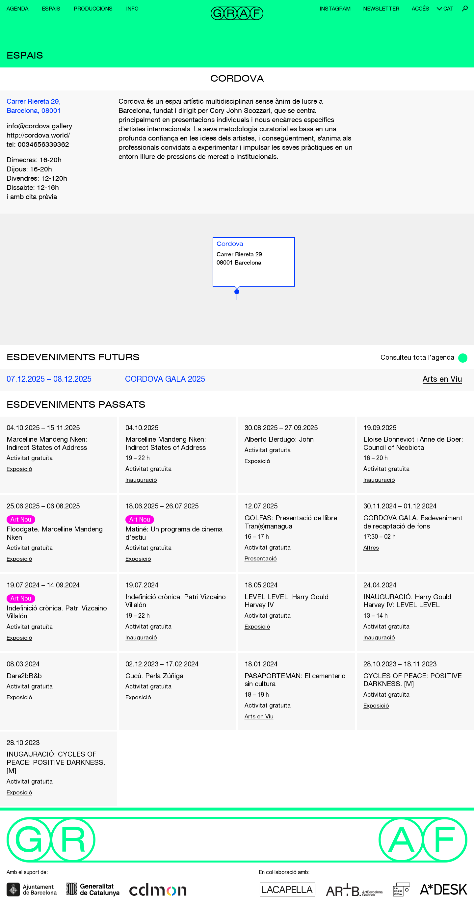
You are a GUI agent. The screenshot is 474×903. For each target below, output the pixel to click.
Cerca (465, 8)
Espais (51, 9)
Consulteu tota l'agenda (416, 357)
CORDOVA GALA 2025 (165, 379)
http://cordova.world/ (38, 136)
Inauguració (141, 480)
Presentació (261, 559)
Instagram (335, 9)
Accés (420, 9)
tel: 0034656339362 (38, 145)
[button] (236, 295)
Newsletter (381, 9)
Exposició (20, 469)
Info (132, 9)
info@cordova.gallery (39, 126)
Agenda (17, 9)
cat (448, 9)
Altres (371, 548)
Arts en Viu (442, 379)
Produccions (93, 9)
